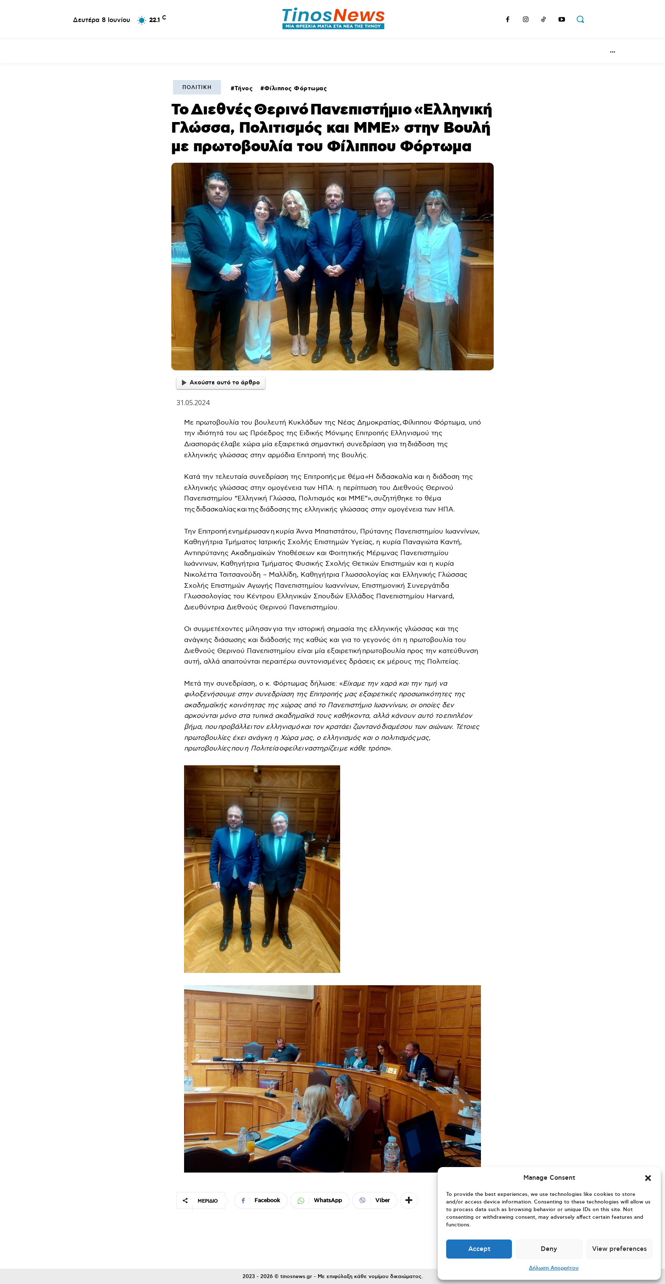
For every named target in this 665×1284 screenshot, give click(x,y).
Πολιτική (197, 87)
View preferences (619, 1249)
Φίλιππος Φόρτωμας (295, 88)
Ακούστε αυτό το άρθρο (221, 382)
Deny (549, 1249)
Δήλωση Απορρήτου (553, 1268)
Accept (479, 1249)
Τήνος (244, 88)
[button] (648, 1178)
